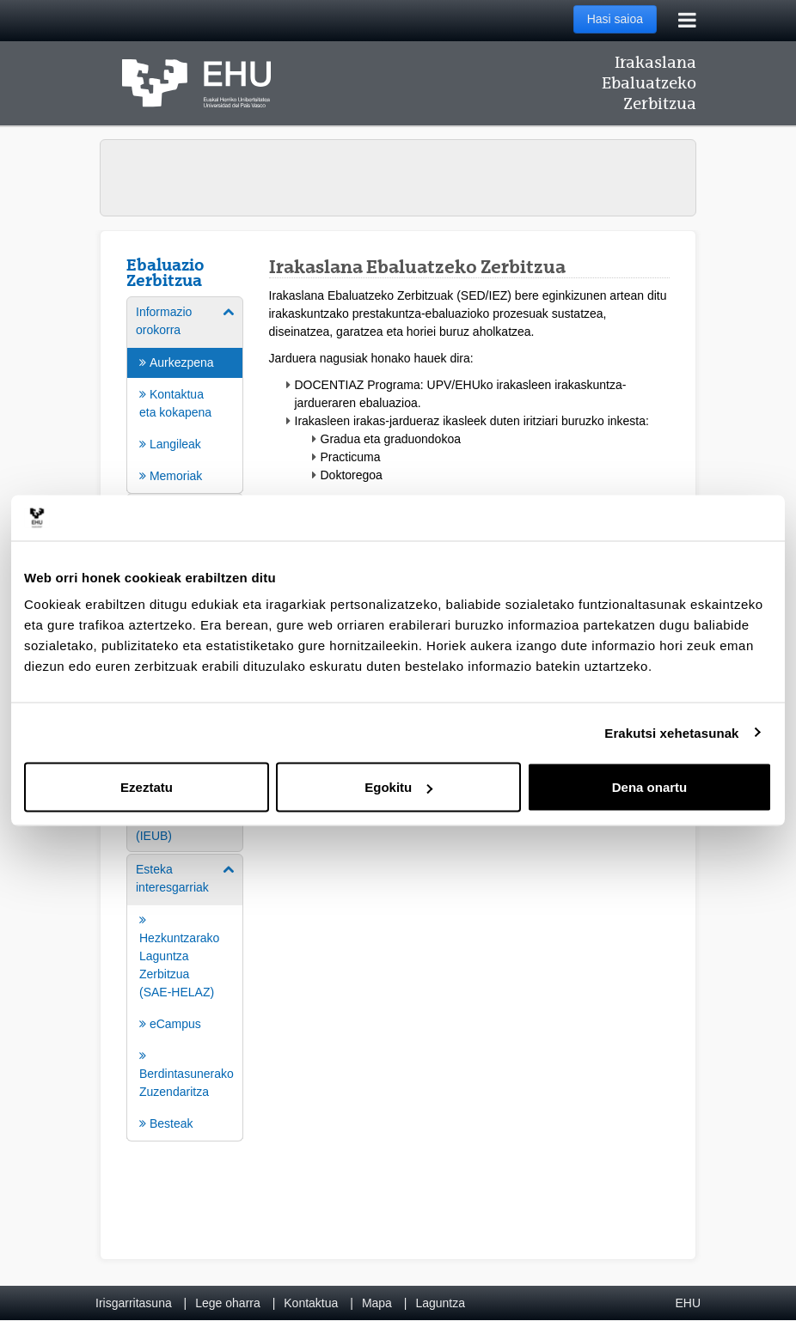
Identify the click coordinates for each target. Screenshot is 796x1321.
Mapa (377, 1303)
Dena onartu (650, 787)
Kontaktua (311, 1303)
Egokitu (398, 787)
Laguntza (440, 1303)
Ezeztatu (146, 787)
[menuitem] (184, 393)
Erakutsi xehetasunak (671, 732)
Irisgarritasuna (133, 1303)
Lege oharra (227, 1303)
